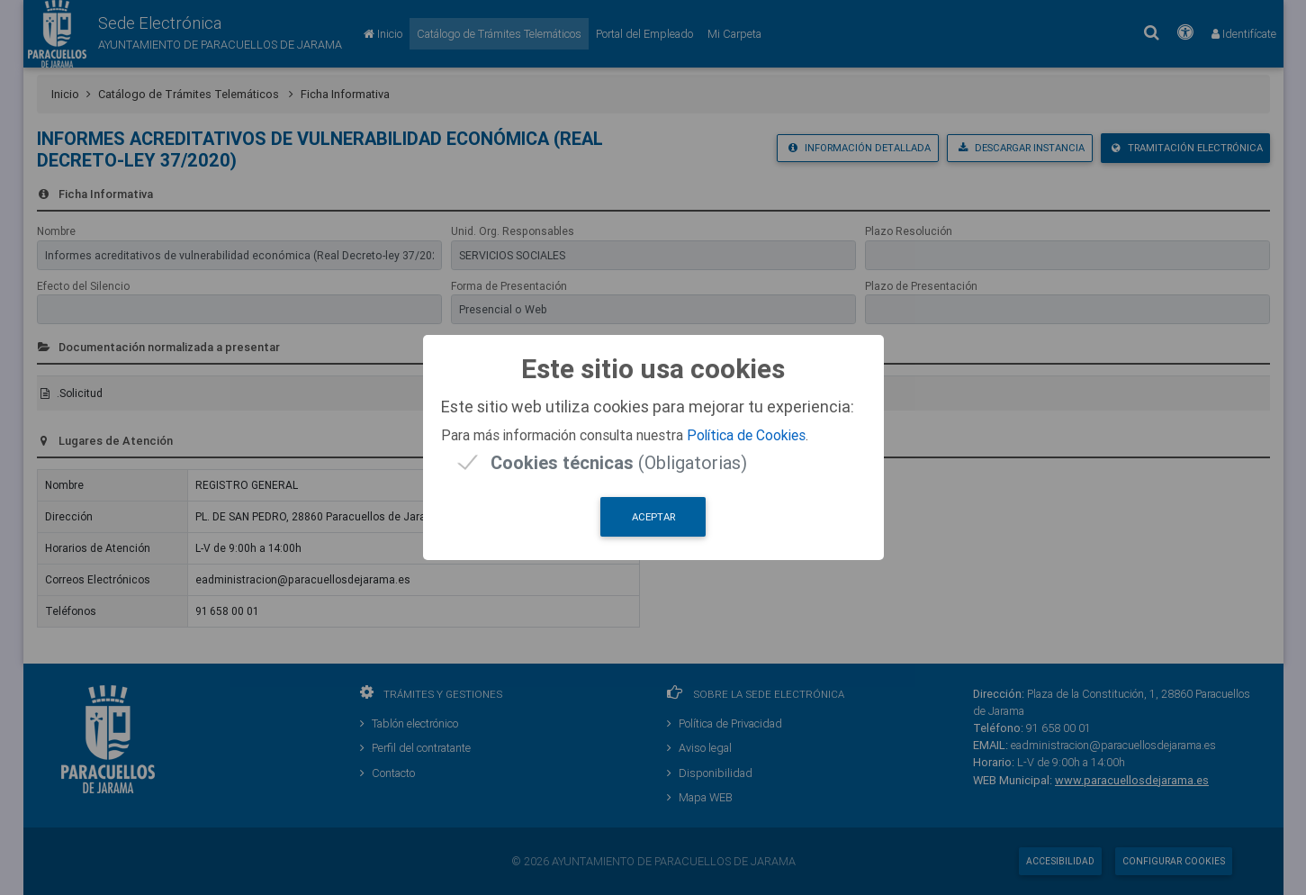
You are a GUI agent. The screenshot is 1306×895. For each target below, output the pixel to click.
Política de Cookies (746, 435)
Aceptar (653, 517)
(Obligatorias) (619, 462)
